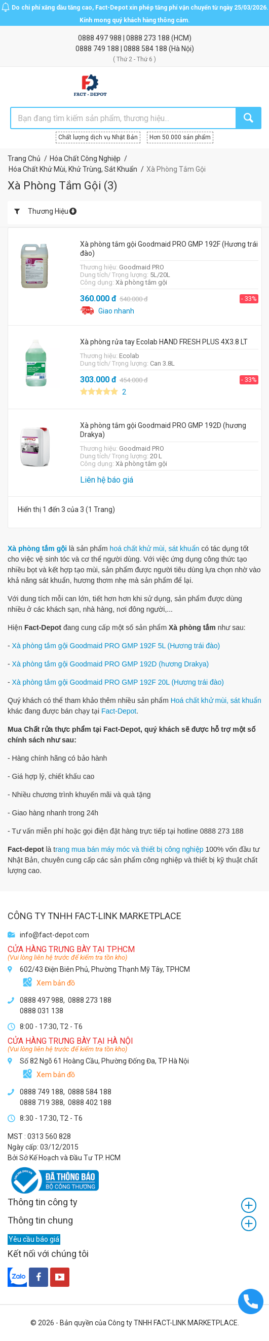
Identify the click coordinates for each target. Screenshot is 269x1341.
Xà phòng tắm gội (37, 548)
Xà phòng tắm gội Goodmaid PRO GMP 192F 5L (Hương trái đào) (116, 646)
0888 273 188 (148, 38)
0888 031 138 (41, 1011)
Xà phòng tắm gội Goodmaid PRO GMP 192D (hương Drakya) (110, 664)
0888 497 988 (100, 38)
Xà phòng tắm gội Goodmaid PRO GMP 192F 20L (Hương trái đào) (118, 682)
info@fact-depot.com (54, 935)
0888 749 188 (98, 49)
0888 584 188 (146, 49)
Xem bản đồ (55, 983)
